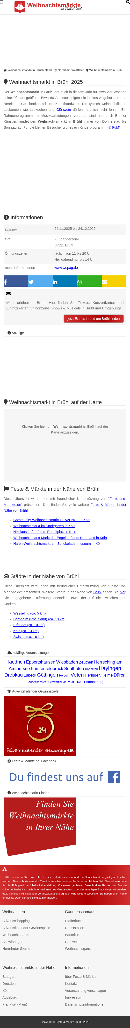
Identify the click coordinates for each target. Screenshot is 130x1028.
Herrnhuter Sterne (16, 949)
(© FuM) (114, 127)
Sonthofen (74, 668)
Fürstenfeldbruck (47, 668)
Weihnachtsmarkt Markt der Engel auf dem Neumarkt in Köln (60, 538)
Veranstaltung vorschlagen (85, 991)
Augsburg (9, 997)
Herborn (64, 675)
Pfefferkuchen (76, 921)
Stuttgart (8, 977)
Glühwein (63, 110)
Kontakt (71, 984)
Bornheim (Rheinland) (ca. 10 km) (39, 619)
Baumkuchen (75, 935)
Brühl (97, 592)
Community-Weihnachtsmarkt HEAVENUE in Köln (51, 520)
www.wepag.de (66, 268)
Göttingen (47, 675)
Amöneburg (94, 682)
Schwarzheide (57, 682)
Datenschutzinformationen (85, 1004)
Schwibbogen (12, 942)
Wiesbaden (67, 662)
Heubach (76, 681)
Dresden (8, 984)
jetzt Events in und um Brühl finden (93, 319)
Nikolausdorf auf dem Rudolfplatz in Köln (44, 532)
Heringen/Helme (99, 675)
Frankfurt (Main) (14, 1004)
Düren (119, 675)
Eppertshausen (40, 662)
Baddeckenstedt (37, 682)
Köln (5, 991)
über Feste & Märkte (80, 977)
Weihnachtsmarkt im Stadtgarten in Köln (44, 526)
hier (122, 592)
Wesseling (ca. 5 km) (29, 613)
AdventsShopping (16, 921)
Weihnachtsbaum (15, 935)
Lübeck (30, 675)
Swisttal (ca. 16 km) (28, 637)
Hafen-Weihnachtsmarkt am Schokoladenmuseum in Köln (57, 543)
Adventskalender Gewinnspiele (26, 928)
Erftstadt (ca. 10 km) (29, 625)
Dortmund (91, 669)
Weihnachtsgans (78, 949)
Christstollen (74, 928)
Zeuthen (86, 662)
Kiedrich (16, 661)
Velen (77, 675)
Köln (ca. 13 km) (26, 631)
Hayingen (110, 668)
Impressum (73, 997)
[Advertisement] (65, 176)
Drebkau (13, 675)
